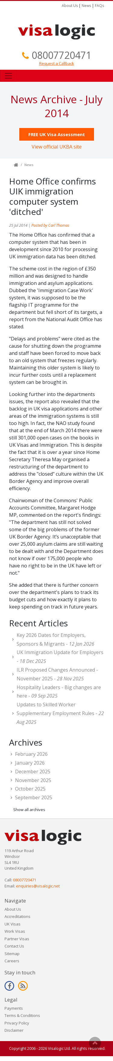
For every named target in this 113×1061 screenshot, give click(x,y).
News (86, 5)
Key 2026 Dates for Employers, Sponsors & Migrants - (55, 639)
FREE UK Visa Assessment (56, 134)
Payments (14, 1008)
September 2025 (33, 797)
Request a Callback (56, 63)
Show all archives (29, 809)
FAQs (99, 5)
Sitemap (12, 953)
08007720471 (61, 55)
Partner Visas (17, 938)
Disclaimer (14, 1030)
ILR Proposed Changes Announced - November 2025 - (57, 674)
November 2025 (33, 780)
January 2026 (30, 762)
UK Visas (12, 924)
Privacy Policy (17, 1023)
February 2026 (31, 754)
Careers (12, 961)
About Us (70, 5)
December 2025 (32, 771)
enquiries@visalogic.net (38, 886)
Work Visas (15, 931)
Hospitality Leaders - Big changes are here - (59, 691)
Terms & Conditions (22, 1015)
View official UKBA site (57, 146)
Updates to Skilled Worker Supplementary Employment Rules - (60, 713)
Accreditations (17, 916)
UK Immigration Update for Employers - (60, 656)
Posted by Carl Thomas (50, 225)
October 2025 (30, 788)
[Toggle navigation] (8, 76)
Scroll (95, 1043)
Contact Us (14, 946)
